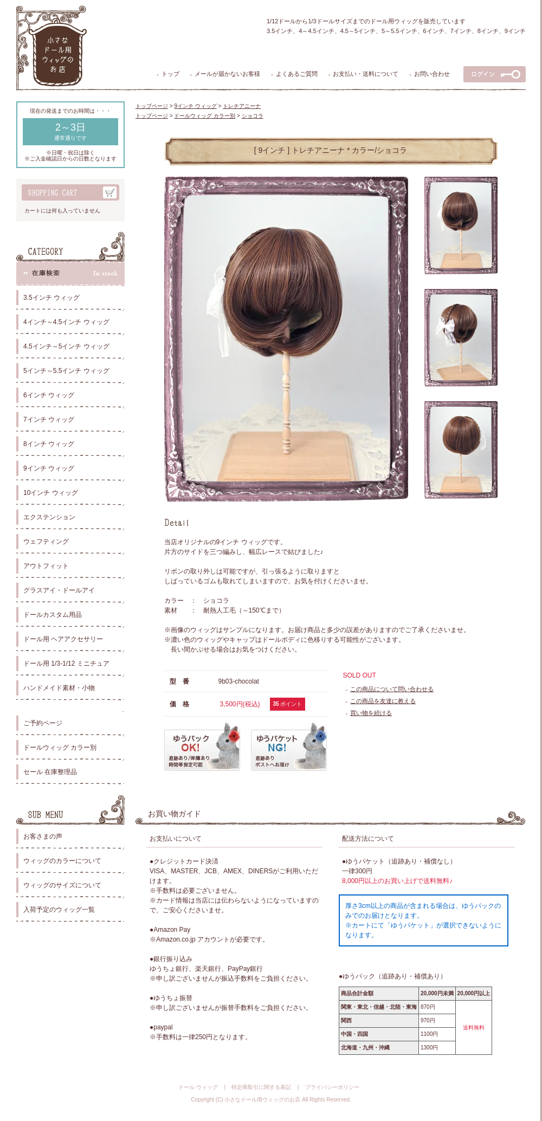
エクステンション (49, 517)
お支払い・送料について (365, 73)
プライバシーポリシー (332, 1087)
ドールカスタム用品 (52, 615)
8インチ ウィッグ (48, 444)
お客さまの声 (42, 836)
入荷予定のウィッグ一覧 (59, 909)
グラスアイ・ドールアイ (59, 590)
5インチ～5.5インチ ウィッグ (66, 371)
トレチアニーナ (242, 106)
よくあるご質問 (297, 73)
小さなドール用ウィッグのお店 (262, 1100)
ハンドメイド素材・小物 (59, 688)
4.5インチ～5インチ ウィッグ (66, 346)
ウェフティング (46, 541)
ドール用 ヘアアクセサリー (63, 639)
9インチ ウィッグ (48, 468)
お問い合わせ (432, 73)
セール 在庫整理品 (50, 772)
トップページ (152, 106)
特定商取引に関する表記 (261, 1087)
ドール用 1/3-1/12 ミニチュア (66, 663)
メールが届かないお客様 (227, 73)
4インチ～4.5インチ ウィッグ (66, 322)
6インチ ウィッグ (48, 395)
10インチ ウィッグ (50, 493)
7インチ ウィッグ (48, 419)
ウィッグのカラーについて (62, 861)
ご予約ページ (42, 723)
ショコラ (252, 116)
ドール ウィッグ (198, 1087)
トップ (170, 73)
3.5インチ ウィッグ (51, 297)
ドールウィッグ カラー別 (59, 747)
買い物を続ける (371, 713)
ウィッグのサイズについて (62, 885)
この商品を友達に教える (383, 701)
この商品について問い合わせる (392, 689)
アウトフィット (46, 566)
